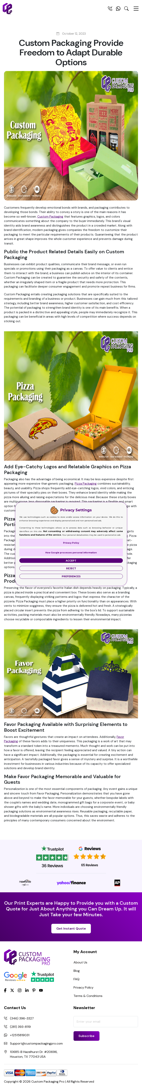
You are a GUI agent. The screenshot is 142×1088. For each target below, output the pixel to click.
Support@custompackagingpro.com (37, 1043)
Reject (71, 568)
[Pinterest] (33, 990)
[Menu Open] (136, 10)
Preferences (71, 576)
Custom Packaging (50, 217)
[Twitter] (12, 990)
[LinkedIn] (27, 990)
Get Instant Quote (71, 928)
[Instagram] (19, 990)
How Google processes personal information (71, 552)
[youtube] (41, 990)
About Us (80, 962)
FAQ (76, 979)
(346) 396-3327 (22, 1018)
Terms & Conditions (87, 996)
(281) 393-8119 (20, 1027)
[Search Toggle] (126, 9)
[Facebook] (5, 990)
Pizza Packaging (86, 484)
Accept (71, 560)
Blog (76, 971)
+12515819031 (19, 1035)
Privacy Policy (83, 987)
